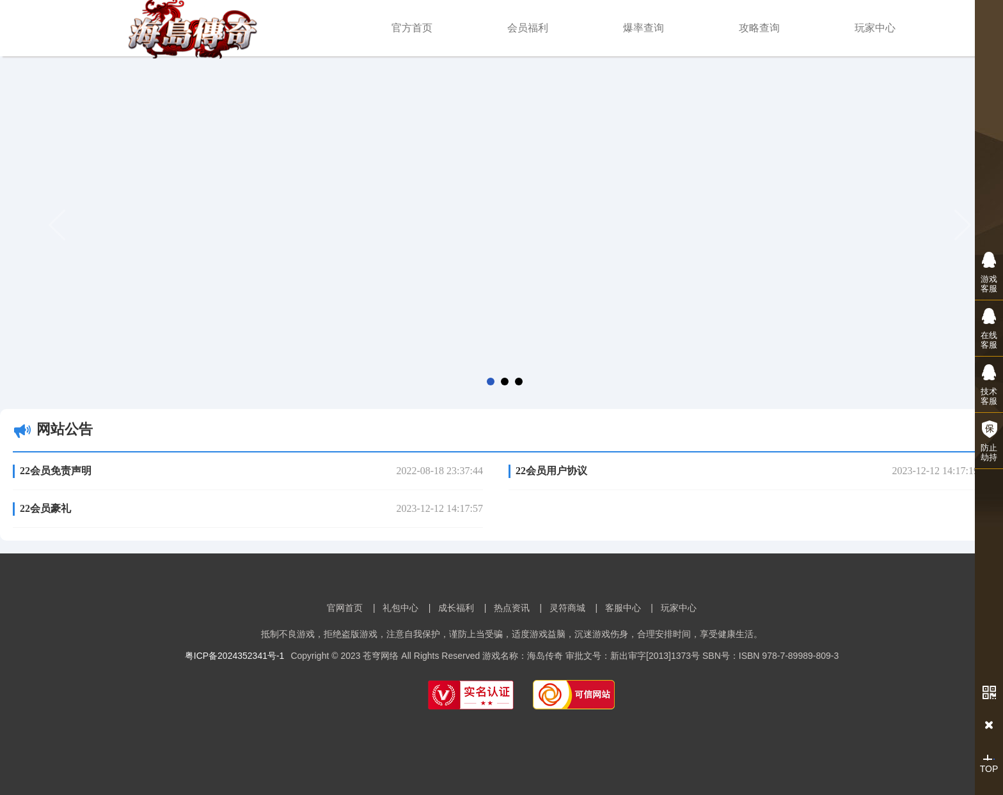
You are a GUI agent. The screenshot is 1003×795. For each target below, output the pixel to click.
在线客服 (989, 328)
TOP (989, 764)
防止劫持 (989, 440)
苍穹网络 (381, 656)
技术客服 (989, 384)
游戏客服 (989, 272)
